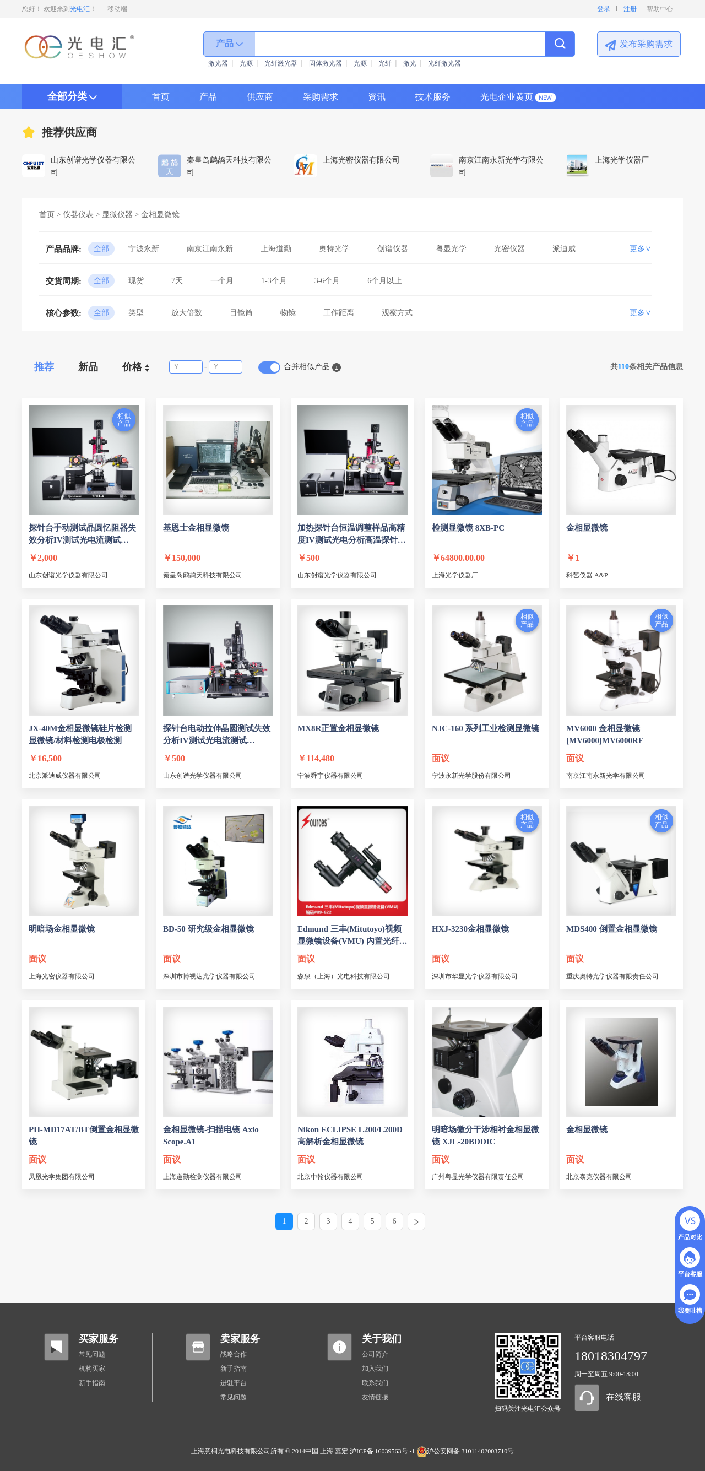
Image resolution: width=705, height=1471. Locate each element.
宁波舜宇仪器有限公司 (330, 776)
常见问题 (92, 1354)
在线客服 (623, 1397)
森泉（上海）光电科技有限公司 (343, 976)
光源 (246, 63)
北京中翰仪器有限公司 (330, 1177)
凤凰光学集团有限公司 (62, 1177)
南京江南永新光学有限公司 (606, 776)
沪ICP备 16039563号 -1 (382, 1451)
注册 (630, 9)
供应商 (260, 96)
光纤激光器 (280, 63)
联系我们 (375, 1383)
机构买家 (92, 1368)
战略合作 (233, 1354)
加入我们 (375, 1368)
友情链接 (375, 1397)
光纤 (385, 63)
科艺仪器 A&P (587, 575)
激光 (409, 63)
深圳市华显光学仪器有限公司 (475, 976)
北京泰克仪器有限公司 (599, 1177)
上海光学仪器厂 (455, 575)
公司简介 (375, 1354)
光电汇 (80, 9)
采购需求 (320, 96)
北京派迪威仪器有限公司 (65, 776)
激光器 (218, 63)
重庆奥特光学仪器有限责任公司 (612, 976)
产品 (208, 96)
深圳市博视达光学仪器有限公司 (209, 976)
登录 (603, 9)
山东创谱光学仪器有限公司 (68, 575)
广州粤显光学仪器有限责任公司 (478, 1177)
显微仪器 (117, 214)
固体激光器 (325, 63)
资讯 (377, 96)
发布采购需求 (646, 43)
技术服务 (433, 96)
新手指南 (92, 1383)
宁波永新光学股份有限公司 (471, 776)
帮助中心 (660, 9)
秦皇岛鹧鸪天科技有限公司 (202, 575)
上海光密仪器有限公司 (62, 976)
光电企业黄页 (506, 96)
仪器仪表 (78, 214)
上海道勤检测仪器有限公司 (202, 1177)
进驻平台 (233, 1383)
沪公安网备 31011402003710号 (465, 1451)
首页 (161, 96)
